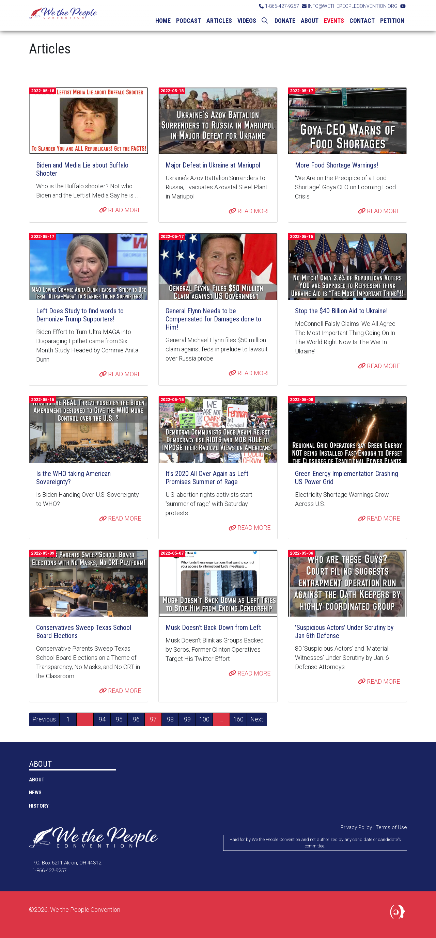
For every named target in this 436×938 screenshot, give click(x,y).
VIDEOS (246, 20)
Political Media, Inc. (398, 913)
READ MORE (120, 209)
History (39, 806)
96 (136, 719)
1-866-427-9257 (279, 6)
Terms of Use (391, 827)
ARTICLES (219, 20)
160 (238, 719)
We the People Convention (63, 15)
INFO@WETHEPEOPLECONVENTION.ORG (350, 6)
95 (119, 719)
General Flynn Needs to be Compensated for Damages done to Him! (213, 319)
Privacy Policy (356, 827)
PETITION (392, 20)
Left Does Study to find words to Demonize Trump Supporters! (80, 315)
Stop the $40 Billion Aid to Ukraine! (341, 311)
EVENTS (334, 20)
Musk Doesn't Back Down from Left (213, 627)
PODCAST (188, 20)
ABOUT (309, 20)
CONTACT (362, 20)
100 (204, 719)
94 (102, 719)
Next (256, 719)
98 (170, 719)
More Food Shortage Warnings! (336, 165)
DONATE (285, 20)
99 (187, 719)
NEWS (35, 793)
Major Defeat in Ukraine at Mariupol (213, 165)
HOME (163, 20)
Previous (44, 719)
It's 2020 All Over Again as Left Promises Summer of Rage (207, 478)
